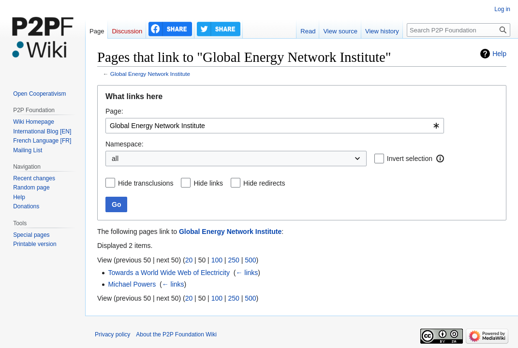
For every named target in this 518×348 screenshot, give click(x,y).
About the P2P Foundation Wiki (176, 334)
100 (216, 260)
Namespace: (124, 144)
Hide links (208, 183)
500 (250, 260)
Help (499, 54)
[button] (440, 158)
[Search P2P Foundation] (458, 30)
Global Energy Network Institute (150, 74)
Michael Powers (132, 284)
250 (233, 260)
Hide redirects (264, 183)
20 (189, 260)
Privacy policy (112, 334)
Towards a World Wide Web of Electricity (169, 272)
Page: (114, 111)
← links (247, 272)
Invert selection (409, 158)
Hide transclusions (145, 183)
